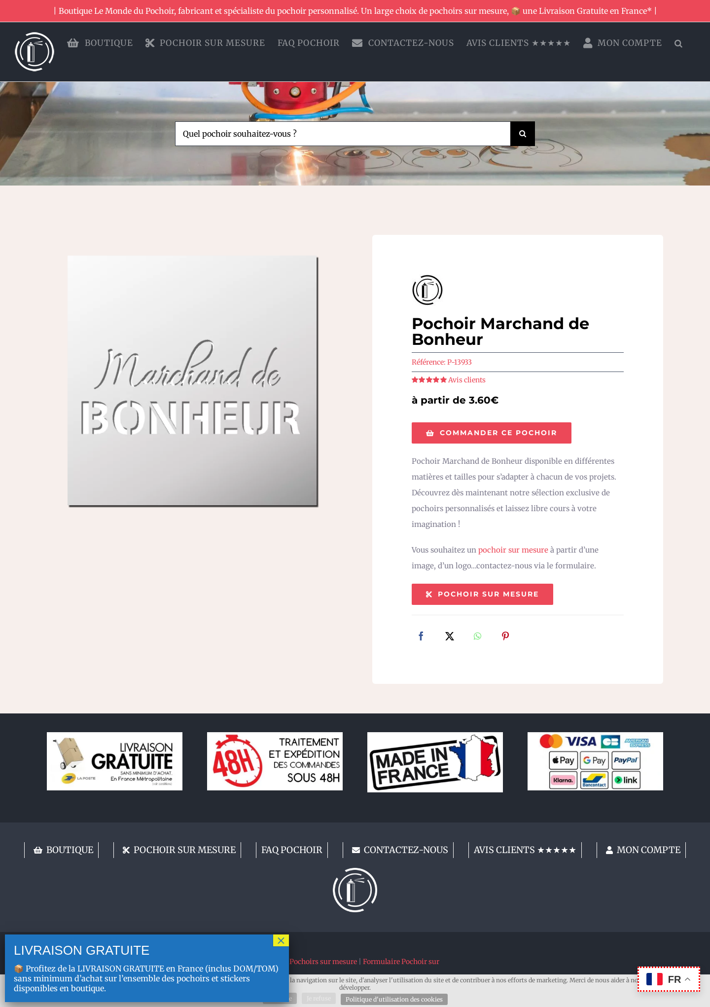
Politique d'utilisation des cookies (394, 999)
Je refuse (319, 998)
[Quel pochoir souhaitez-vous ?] (342, 133)
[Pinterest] (505, 637)
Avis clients (467, 379)
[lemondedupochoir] (355, 871)
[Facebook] (421, 637)
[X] (449, 637)
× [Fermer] (281, 940)
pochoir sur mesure (513, 550)
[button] (678, 43)
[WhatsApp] (477, 637)
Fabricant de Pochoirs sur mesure (302, 961)
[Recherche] (522, 133)
